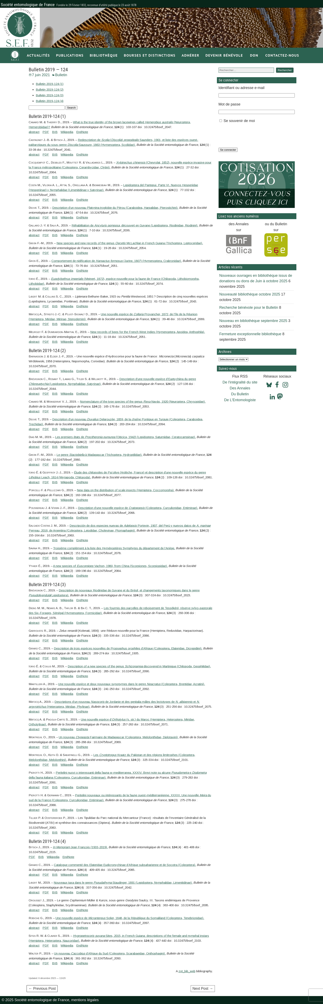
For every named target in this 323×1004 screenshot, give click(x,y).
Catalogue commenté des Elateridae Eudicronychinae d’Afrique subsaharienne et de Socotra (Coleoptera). (125, 865)
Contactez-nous (282, 55)
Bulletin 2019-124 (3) (49, 95)
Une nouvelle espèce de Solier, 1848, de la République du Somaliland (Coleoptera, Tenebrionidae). (129, 918)
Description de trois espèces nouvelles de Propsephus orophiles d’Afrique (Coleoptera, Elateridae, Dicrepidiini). (128, 648)
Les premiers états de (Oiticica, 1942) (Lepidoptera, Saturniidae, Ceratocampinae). (125, 437)
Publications (70, 55)
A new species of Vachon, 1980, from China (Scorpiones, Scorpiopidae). (110, 566)
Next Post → (202, 988)
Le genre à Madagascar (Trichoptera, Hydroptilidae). (99, 454)
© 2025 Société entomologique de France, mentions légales (50, 1000)
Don (254, 55)
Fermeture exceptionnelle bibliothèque (250, 334)
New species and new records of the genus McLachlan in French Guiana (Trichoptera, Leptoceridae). (130, 243)
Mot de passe (229, 104)
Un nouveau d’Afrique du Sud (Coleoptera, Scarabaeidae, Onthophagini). (110, 953)
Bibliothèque (104, 55)
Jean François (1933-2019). (80, 847)
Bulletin (61, 75)
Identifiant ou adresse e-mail (241, 88)
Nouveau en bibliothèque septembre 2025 (253, 321)
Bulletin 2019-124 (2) (49, 89)
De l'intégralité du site (240, 382)
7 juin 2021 (41, 75)
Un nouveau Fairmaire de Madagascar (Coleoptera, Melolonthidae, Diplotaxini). (118, 737)
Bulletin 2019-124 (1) (49, 84)
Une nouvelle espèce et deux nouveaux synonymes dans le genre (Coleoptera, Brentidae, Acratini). (131, 684)
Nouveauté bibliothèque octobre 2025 (249, 294)
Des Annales (240, 388)
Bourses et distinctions (149, 55)
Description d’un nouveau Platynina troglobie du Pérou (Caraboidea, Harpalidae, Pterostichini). (115, 207)
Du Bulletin (240, 394)
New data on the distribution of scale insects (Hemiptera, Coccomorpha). (125, 490)
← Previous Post (42, 988)
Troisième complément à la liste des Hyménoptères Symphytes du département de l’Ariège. (114, 548)
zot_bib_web (186, 971)
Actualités (38, 55)
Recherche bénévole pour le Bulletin (248, 307)
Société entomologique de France (28, 4)
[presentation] (249, 135)
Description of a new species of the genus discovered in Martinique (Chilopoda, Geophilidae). (139, 666)
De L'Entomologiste (240, 400)
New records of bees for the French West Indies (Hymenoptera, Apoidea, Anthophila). (147, 332)
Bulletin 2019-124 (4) (49, 101)
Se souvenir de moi (239, 121)
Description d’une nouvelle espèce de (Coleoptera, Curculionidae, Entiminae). (138, 508)
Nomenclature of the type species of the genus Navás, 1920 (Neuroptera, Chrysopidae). (143, 401)
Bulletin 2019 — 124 (48, 69)
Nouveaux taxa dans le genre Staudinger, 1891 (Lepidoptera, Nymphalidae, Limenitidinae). (123, 882)
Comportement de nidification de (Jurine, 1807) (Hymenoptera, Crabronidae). (116, 261)
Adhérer (190, 55)
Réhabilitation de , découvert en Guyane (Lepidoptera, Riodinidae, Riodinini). (135, 225)
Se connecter (228, 149)
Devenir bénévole (224, 55)
